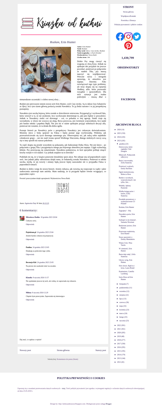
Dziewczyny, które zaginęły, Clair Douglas (125, 149)
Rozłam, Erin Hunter (126, 207)
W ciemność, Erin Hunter (125, 250)
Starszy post (100, 350)
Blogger (108, 404)
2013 (119, 358)
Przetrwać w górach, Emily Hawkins (126, 167)
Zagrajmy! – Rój (125, 211)
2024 (119, 137)
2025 (119, 133)
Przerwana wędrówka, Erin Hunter (127, 233)
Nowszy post (25, 350)
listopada (122, 284)
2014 (119, 355)
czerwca (122, 302)
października (124, 288)
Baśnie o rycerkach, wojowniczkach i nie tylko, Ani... (127, 180)
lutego (121, 317)
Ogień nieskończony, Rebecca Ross (126, 173)
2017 (119, 344)
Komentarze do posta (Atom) (67, 359)
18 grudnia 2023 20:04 (49, 217)
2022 (119, 325)
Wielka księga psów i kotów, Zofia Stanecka (126, 193)
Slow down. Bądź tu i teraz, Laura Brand (127, 267)
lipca (121, 299)
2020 (119, 333)
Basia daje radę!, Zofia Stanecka (127, 255)
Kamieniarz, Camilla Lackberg (126, 273)
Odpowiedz (30, 224)
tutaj (63, 388)
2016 (119, 347)
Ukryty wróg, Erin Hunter (125, 261)
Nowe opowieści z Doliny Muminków (127, 238)
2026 (119, 130)
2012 (119, 362)
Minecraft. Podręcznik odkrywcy (127, 156)
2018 (119, 340)
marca (121, 313)
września (122, 291)
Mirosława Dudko (33, 217)
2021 (119, 329)
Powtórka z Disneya (128, 20)
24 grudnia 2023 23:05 (41, 247)
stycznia (122, 321)
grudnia (122, 144)
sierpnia (122, 295)
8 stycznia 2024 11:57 (41, 278)
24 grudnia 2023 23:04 (45, 232)
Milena (28, 293)
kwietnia (122, 310)
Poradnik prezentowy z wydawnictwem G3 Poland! (127, 201)
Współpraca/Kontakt (128, 16)
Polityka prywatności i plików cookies (128, 25)
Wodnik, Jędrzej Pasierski (125, 187)
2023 (119, 141)
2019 (119, 336)
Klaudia (29, 278)
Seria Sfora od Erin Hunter (126, 278)
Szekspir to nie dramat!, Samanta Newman (127, 221)
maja (121, 306)
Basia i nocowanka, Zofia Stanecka (126, 162)
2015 (119, 351)
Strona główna (63, 350)
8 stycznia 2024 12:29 (40, 293)
